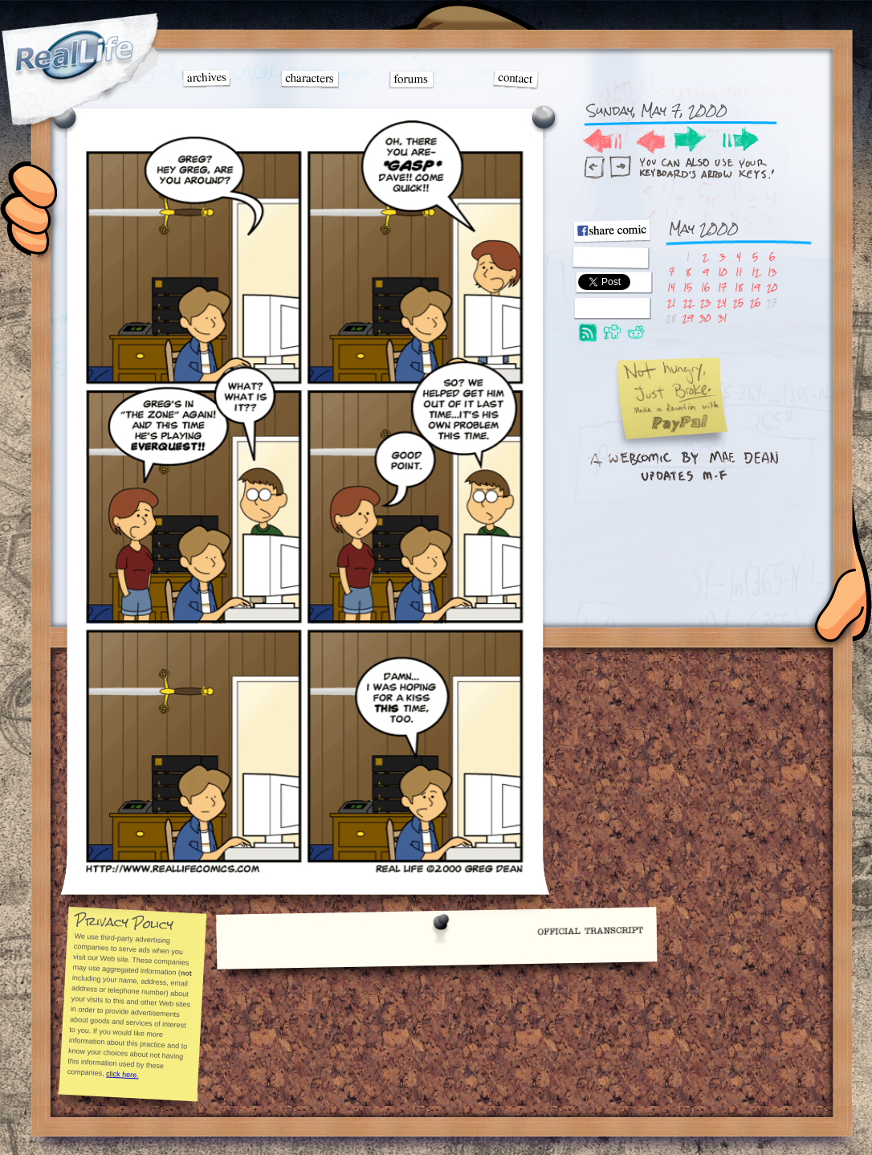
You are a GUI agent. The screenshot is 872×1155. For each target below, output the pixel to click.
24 (722, 302)
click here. (121, 1074)
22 (688, 302)
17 (722, 287)
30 (705, 317)
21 (671, 302)
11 (738, 272)
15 (687, 287)
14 (671, 287)
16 (705, 287)
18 (739, 287)
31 (722, 317)
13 (772, 272)
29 (688, 317)
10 (722, 272)
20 (772, 287)
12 (756, 272)
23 (705, 302)
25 (738, 302)
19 (755, 287)
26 (755, 302)
